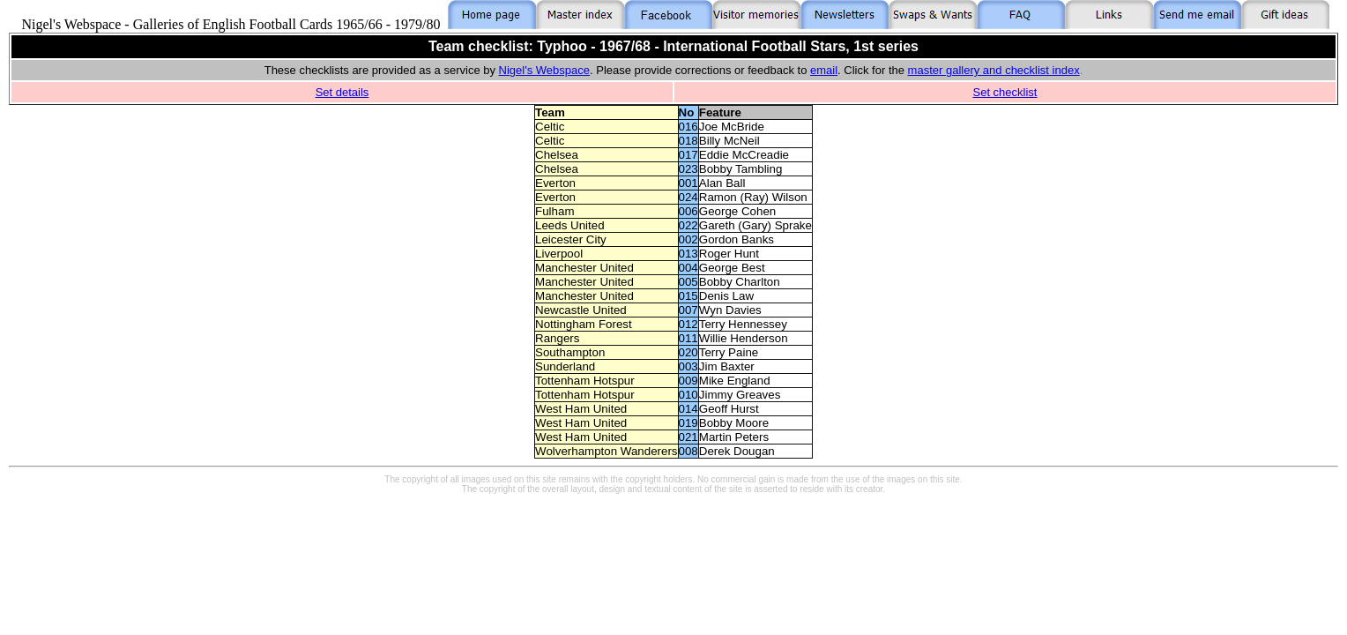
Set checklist (1005, 92)
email (823, 70)
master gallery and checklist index (994, 70)
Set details (342, 92)
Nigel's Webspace (544, 70)
